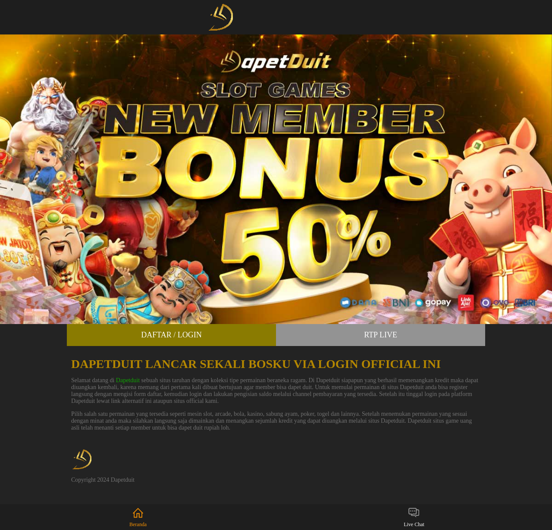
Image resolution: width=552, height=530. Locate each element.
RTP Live (380, 334)
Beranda (138, 516)
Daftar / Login (171, 334)
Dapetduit (128, 380)
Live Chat (414, 516)
